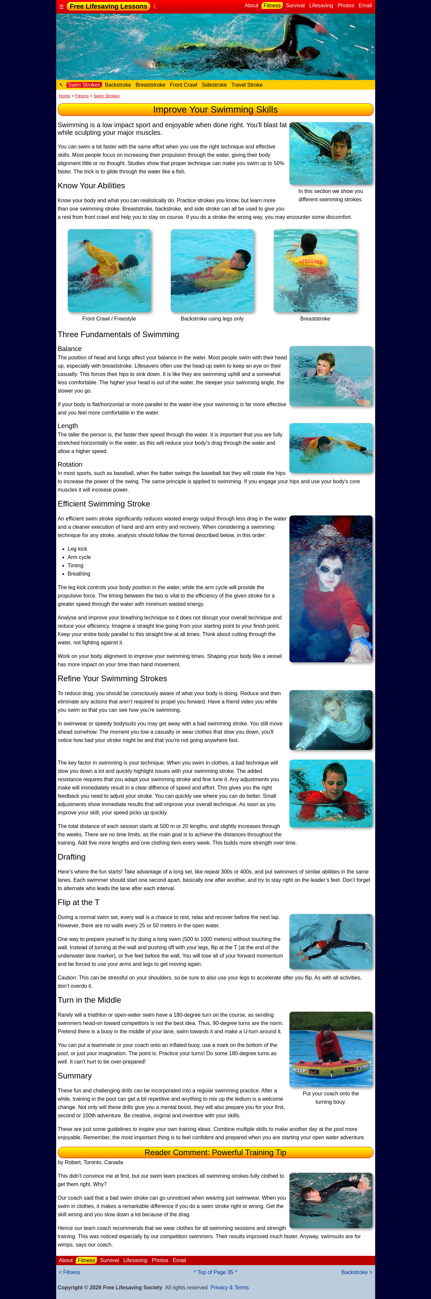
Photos (346, 5)
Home (64, 95)
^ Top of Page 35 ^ (215, 1272)
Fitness (272, 5)
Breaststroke (150, 85)
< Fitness (69, 1272)
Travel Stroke (247, 85)
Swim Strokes (84, 85)
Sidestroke (214, 85)
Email (365, 5)
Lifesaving (321, 5)
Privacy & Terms (229, 1287)
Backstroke (118, 85)
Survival (295, 5)
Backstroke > (357, 1272)
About (252, 5)
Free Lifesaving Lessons (108, 6)
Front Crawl (183, 85)
